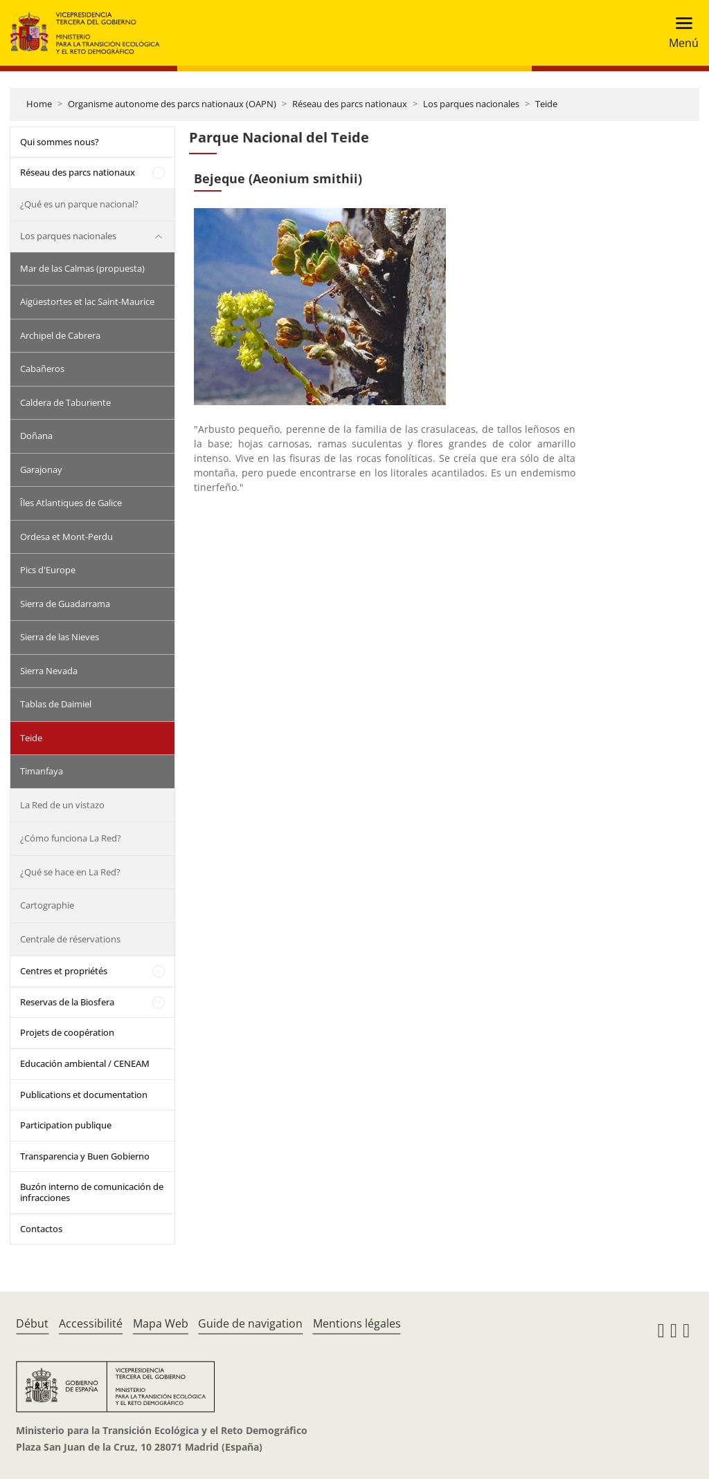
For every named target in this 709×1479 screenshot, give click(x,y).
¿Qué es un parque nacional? (79, 204)
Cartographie (47, 905)
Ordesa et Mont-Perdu (66, 536)
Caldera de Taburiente (65, 402)
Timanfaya (41, 771)
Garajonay (41, 469)
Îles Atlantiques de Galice (71, 502)
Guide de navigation (250, 1323)
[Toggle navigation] (679, 33)
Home (39, 103)
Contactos (41, 1228)
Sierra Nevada (49, 670)
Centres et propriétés (63, 971)
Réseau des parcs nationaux (349, 103)
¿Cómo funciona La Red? (70, 838)
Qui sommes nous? (59, 142)
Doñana (36, 435)
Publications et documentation (83, 1094)
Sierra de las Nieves (59, 637)
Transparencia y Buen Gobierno (85, 1156)
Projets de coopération (67, 1032)
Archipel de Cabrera (60, 335)
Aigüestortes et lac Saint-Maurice (87, 301)
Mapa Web (160, 1323)
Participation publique (65, 1125)
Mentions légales (357, 1323)
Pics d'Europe (47, 570)
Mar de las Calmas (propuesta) (82, 268)
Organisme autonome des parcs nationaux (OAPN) (172, 103)
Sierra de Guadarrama (65, 603)
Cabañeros (42, 368)
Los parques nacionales (471, 103)
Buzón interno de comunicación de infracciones (91, 1192)
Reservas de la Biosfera (67, 1002)
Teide (546, 103)
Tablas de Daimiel (55, 704)
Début (32, 1323)
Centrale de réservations (70, 939)
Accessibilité (91, 1323)
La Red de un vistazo (62, 805)
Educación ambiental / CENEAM (85, 1063)
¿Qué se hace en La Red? (70, 872)
